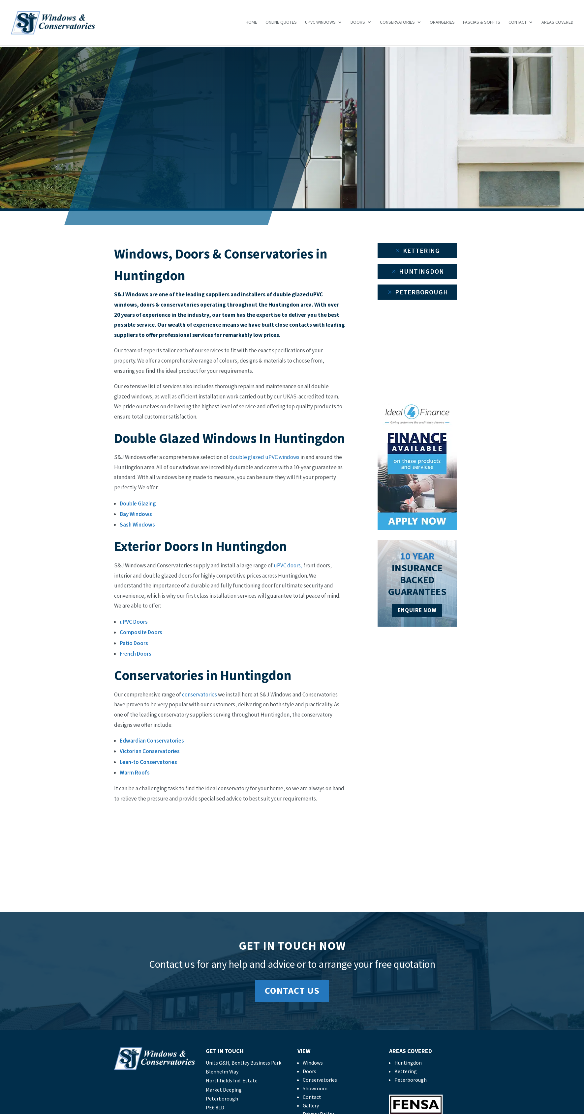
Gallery (311, 1105)
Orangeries (442, 23)
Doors (358, 23)
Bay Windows (136, 514)
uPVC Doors (134, 621)
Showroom (315, 1088)
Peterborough (421, 292)
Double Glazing (138, 503)
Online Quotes (281, 23)
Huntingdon (421, 271)
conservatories (199, 694)
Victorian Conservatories (150, 751)
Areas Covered (557, 23)
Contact (517, 23)
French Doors (135, 653)
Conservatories (397, 23)
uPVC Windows (320, 23)
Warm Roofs (135, 772)
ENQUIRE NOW (417, 610)
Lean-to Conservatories (148, 762)
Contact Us (292, 990)
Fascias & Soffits (481, 23)
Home (251, 23)
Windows (313, 1062)
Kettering (421, 250)
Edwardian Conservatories (152, 740)
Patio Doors (134, 643)
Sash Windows (137, 524)
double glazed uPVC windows (264, 457)
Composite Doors (141, 632)
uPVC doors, (288, 565)
